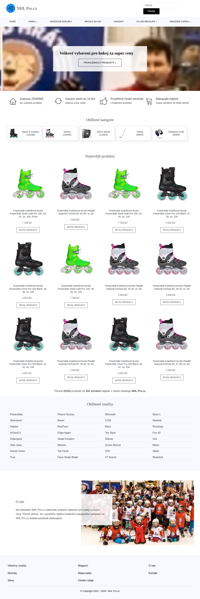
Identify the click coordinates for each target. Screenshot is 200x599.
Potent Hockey (66, 414)
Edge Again (65, 432)
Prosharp (160, 426)
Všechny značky (17, 565)
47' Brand (112, 457)
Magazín (83, 565)
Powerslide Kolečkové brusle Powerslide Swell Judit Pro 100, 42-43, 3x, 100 (124, 213)
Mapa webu (85, 572)
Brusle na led (93, 21)
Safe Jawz (16, 445)
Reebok (159, 420)
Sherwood (16, 420)
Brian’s (159, 414)
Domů (12, 21)
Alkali (158, 451)
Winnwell (112, 414)
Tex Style (112, 432)
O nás (152, 565)
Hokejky (119, 21)
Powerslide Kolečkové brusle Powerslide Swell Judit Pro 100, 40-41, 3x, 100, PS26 (28, 213)
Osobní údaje (86, 580)
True (12, 457)
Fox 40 (159, 432)
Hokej (32, 21)
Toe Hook (63, 451)
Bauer (61, 420)
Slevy (11, 580)
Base (109, 426)
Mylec (158, 445)
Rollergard (16, 438)
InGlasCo (15, 432)
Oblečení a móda (179, 21)
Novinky (12, 572)
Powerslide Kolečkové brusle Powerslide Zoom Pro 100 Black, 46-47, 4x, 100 (124, 364)
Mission (62, 445)
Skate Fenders (66, 438)
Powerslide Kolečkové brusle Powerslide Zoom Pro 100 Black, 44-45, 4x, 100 (28, 288)
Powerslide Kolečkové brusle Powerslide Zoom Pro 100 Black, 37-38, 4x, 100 (172, 213)
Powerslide (16, 414)
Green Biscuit (114, 445)
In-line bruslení (146, 21)
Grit (157, 438)
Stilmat (110, 438)
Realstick (160, 457)
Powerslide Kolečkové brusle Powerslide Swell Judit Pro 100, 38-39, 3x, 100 (76, 288)
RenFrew (63, 426)
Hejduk (14, 426)
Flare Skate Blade (68, 457)
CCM (109, 420)
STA (109, 451)
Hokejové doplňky (61, 21)
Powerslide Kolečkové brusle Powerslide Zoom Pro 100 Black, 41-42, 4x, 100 (28, 364)
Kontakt (153, 572)
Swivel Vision (17, 451)
